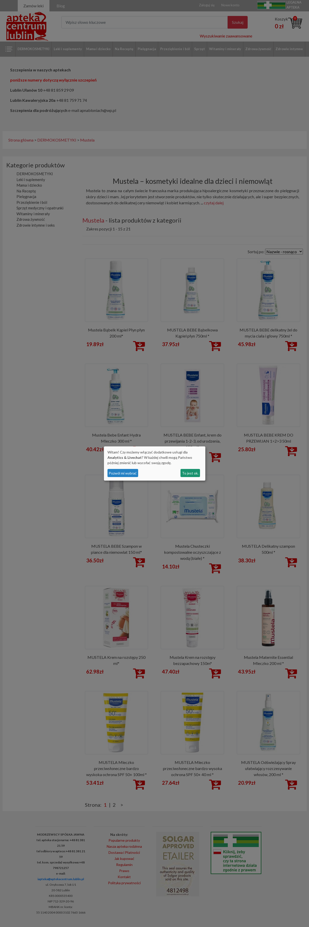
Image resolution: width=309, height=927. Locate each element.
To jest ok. (190, 473)
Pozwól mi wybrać (123, 473)
